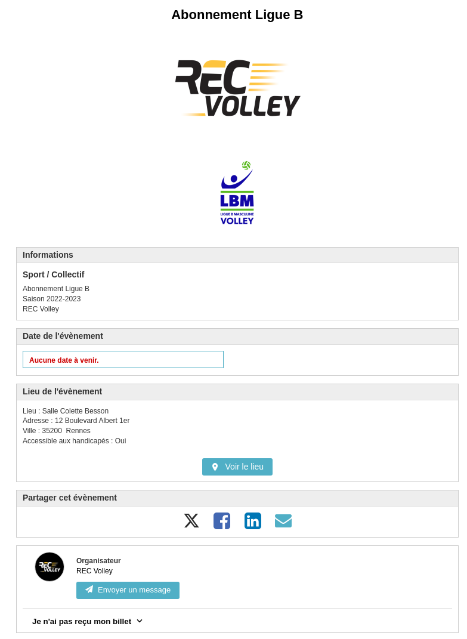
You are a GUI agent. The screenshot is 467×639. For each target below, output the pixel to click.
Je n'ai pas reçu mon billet (88, 620)
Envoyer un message (128, 589)
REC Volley (94, 571)
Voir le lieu (237, 466)
